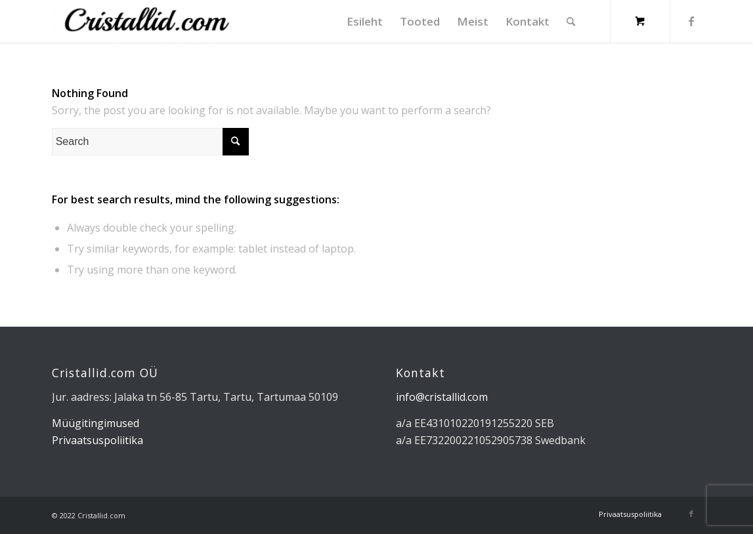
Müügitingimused (95, 423)
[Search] (571, 21)
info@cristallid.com (442, 397)
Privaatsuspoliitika (97, 440)
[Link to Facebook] (691, 21)
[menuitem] (364, 21)
